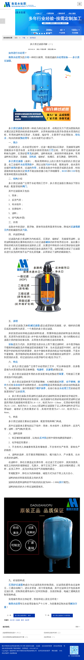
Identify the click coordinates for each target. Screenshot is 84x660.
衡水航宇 (47, 651)
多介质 (12, 620)
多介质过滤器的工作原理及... (62, 615)
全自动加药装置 (47, 646)
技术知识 (33, 38)
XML (60, 651)
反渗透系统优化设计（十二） (12, 633)
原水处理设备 (57, 646)
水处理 (27, 620)
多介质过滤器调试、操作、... (24, 615)
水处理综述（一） (49, 637)
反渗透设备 (13, 653)
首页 (16, 38)
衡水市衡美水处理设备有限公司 (26, 651)
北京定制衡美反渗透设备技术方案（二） (16, 637)
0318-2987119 (34, 648)
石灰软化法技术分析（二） (52, 633)
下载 (23, 38)
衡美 (22, 620)
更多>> (78, 627)
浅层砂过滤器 (30, 646)
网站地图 (55, 651)
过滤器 (18, 620)
